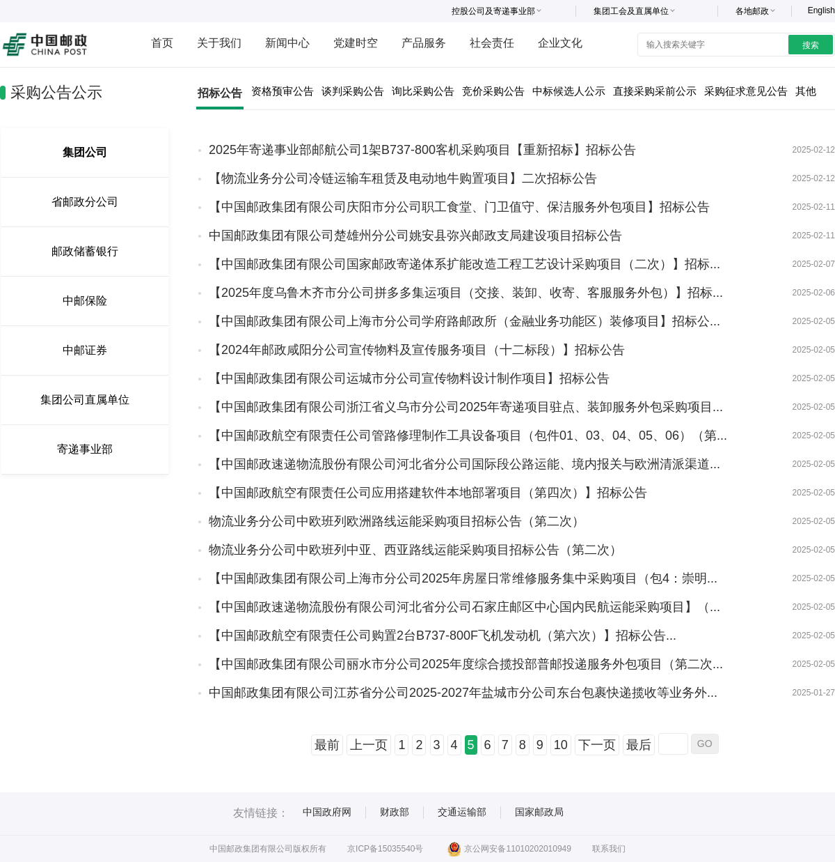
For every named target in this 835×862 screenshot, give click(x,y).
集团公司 (85, 152)
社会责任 (492, 43)
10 (561, 745)
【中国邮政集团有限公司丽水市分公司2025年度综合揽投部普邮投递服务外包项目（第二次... (466, 664)
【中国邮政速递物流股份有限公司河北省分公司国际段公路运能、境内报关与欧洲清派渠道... (464, 464)
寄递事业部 (85, 449)
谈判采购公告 (352, 91)
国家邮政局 (539, 811)
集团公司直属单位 (84, 400)
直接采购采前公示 (655, 91)
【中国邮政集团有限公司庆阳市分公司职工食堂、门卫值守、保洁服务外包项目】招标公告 (459, 207)
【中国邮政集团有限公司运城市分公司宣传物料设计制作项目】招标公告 (409, 378)
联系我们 (609, 849)
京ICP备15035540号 (385, 849)
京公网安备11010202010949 (509, 849)
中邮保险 (85, 301)
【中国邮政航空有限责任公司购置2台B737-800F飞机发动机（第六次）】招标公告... (442, 635)
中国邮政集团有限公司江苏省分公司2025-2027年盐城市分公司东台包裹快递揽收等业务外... (463, 693)
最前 (327, 745)
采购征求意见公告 (746, 91)
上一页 (369, 745)
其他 (805, 91)
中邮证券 (85, 350)
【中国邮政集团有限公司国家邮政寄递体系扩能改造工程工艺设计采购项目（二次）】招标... (464, 264)
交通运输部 (462, 811)
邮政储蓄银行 (84, 251)
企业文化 (560, 43)
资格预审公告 (282, 91)
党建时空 (355, 43)
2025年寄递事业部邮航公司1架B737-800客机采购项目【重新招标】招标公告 (422, 150)
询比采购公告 (423, 91)
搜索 (810, 45)
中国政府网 (327, 811)
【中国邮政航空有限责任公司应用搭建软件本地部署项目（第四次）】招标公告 (428, 493)
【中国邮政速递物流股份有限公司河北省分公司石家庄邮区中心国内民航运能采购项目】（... (464, 607)
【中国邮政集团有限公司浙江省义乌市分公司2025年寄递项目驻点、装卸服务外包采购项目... (466, 407)
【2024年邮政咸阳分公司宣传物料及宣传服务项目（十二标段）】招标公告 (417, 350)
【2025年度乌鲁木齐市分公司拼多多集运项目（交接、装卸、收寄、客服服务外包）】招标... (466, 293)
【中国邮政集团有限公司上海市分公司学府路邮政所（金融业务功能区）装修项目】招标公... (464, 321)
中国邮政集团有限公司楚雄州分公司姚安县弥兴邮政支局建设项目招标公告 (415, 236)
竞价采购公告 (493, 91)
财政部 (394, 811)
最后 (638, 745)
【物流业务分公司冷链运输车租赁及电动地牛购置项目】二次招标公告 (403, 178)
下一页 (597, 745)
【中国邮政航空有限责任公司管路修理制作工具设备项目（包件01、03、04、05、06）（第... (468, 435)
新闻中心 (287, 43)
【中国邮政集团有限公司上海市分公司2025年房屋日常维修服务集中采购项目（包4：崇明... (463, 578)
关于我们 (219, 43)
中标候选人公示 (568, 91)
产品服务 (423, 43)
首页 (162, 43)
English (821, 10)
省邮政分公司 (84, 202)
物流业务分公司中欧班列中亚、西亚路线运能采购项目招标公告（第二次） (415, 550)
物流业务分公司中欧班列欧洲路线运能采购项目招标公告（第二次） (396, 521)
